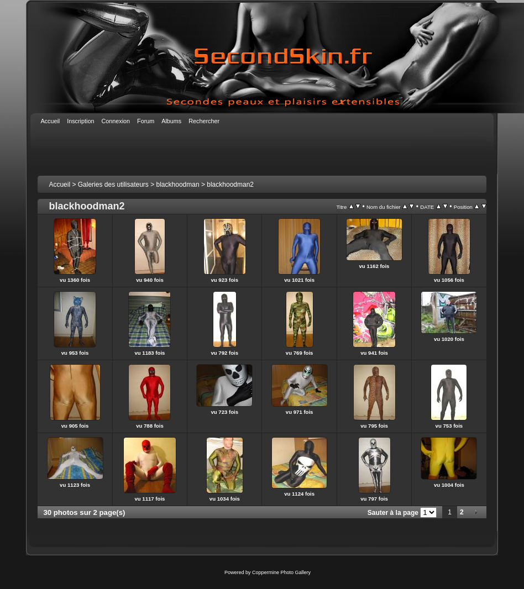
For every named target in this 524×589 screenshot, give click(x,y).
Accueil (59, 184)
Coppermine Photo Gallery (281, 572)
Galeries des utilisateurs (113, 184)
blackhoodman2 (230, 184)
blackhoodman (178, 184)
